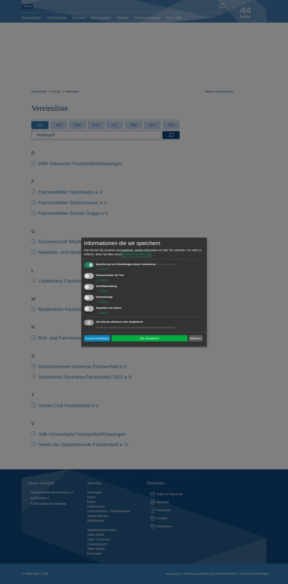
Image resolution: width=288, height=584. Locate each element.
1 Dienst (102, 269)
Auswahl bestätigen (97, 338)
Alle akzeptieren (149, 338)
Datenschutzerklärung (136, 254)
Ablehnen (195, 338)
